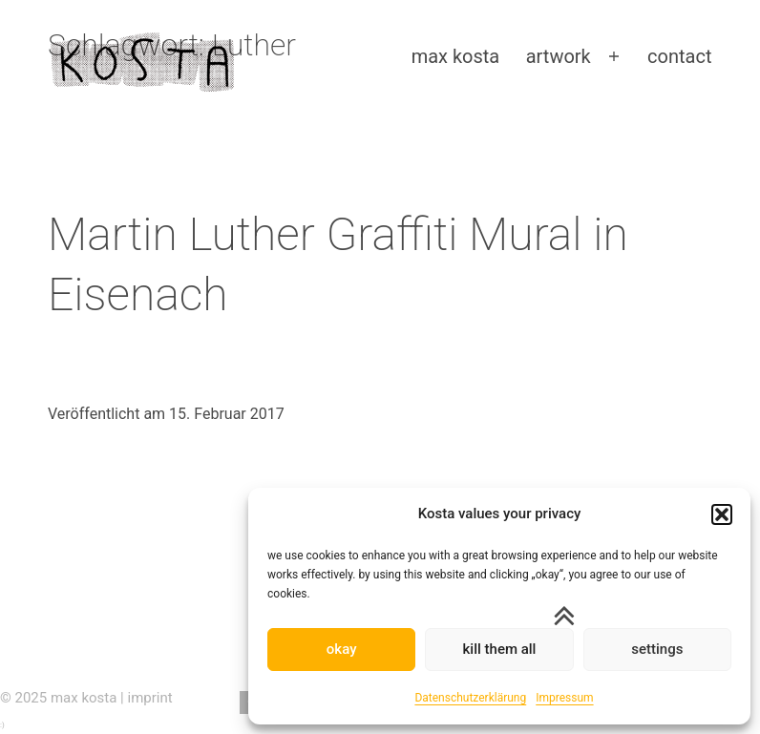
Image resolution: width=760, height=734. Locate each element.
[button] (721, 514)
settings (657, 649)
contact (679, 56)
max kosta (456, 56)
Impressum (564, 697)
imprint (150, 697)
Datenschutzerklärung (470, 697)
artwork (558, 56)
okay (342, 649)
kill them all (500, 649)
